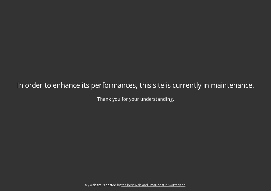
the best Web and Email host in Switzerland (153, 185)
